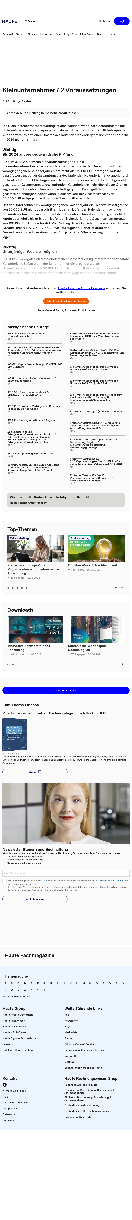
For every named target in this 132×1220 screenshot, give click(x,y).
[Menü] (30, 21)
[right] (122, 587)
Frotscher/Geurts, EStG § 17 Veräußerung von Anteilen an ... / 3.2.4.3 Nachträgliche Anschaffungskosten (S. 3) (95, 425)
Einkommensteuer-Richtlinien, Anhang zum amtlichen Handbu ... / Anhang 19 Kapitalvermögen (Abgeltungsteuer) (96, 397)
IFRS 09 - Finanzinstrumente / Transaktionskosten (25, 334)
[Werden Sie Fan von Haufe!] (5, 1085)
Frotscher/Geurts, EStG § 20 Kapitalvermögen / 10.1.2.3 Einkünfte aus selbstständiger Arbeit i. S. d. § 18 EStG (96, 461)
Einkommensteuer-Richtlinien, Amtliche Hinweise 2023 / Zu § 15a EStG (94, 382)
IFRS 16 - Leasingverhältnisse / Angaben (31, 420)
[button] (122, 21)
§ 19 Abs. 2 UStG (48, 227)
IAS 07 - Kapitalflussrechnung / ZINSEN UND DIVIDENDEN (34, 365)
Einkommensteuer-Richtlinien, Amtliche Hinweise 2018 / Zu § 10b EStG (94, 368)
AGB (45, 880)
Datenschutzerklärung (111, 880)
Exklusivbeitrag (19, 538)
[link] (7, 34)
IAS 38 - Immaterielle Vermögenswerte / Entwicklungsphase (31, 379)
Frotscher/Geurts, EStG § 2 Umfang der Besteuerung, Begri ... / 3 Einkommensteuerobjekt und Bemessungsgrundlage (94, 443)
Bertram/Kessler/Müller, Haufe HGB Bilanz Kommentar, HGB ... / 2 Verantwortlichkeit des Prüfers (96, 336)
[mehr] (113, 34)
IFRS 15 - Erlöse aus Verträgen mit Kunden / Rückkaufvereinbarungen (33, 407)
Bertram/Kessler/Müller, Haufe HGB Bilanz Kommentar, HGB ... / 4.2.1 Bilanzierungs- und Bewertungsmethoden (97, 353)
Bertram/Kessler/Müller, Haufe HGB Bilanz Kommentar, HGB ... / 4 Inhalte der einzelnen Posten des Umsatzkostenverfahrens (34, 350)
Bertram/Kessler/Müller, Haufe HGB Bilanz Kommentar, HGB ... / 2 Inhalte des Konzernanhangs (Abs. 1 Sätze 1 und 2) (33, 467)
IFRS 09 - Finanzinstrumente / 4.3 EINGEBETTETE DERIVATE (28, 393)
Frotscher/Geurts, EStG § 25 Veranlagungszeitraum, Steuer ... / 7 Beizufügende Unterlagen (91, 478)
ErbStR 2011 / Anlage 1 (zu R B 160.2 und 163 (97, 411)
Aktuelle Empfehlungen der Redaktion (30, 453)
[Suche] (104, 21)
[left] (116, 587)
